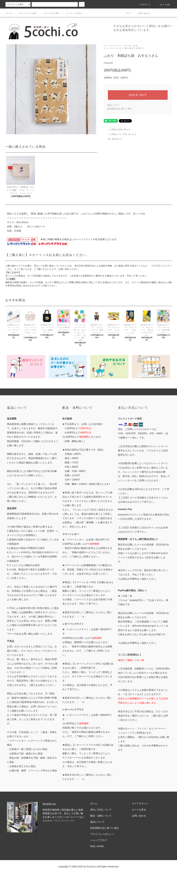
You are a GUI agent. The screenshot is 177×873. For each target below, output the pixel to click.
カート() (163, 4)
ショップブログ (98, 840)
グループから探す (49, 13)
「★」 (83, 616)
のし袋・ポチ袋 (131, 46)
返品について (113, 105)
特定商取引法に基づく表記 (119, 109)
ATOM (100, 846)
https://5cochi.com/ (64, 820)
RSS (92, 846)
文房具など (140, 48)
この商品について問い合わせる (120, 134)
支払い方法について (101, 809)
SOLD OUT (138, 95)
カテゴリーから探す (25, 13)
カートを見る (139, 809)
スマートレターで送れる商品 (122, 48)
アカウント (143, 4)
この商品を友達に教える (117, 129)
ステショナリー (117, 46)
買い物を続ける (113, 139)
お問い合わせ (142, 13)
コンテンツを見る (72, 13)
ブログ (126, 13)
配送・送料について (101, 815)
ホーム (9, 13)
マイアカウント (140, 803)
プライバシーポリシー (102, 834)
